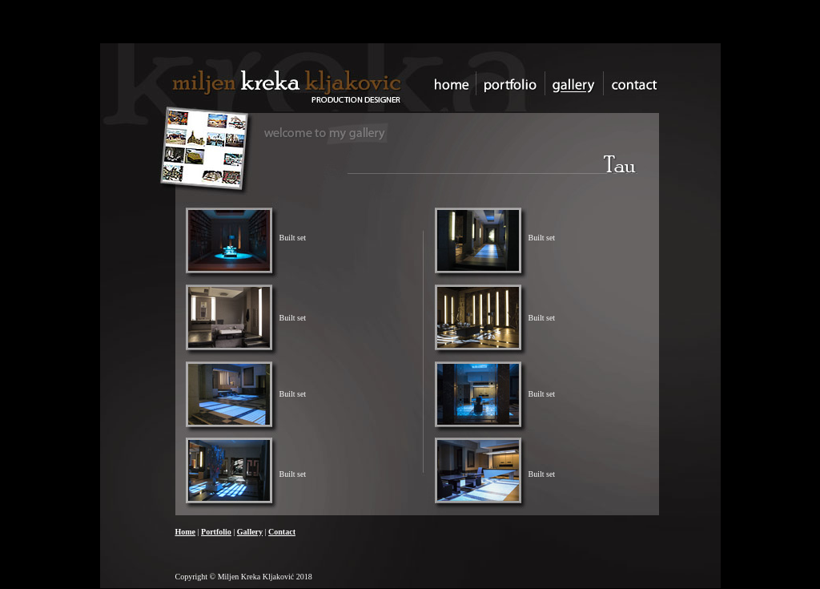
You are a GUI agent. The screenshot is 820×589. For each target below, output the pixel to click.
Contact (281, 531)
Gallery (250, 531)
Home (185, 531)
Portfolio (216, 531)
